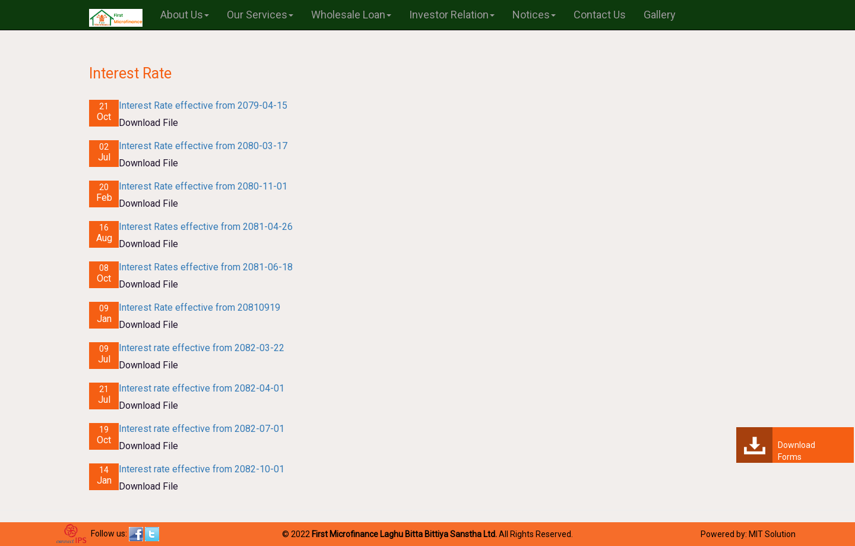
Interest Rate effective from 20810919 (199, 307)
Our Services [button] (260, 14)
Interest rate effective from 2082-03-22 (201, 348)
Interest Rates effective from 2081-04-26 (206, 226)
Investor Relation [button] (452, 14)
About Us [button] (184, 14)
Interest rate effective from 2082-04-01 (201, 388)
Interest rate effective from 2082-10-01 (201, 469)
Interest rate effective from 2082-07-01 (201, 428)
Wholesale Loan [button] (351, 14)
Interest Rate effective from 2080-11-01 (203, 186)
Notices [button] (534, 14)
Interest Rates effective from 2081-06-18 (206, 267)
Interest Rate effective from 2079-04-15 (203, 105)
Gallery (660, 14)
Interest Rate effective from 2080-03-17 (203, 146)
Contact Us (600, 14)
